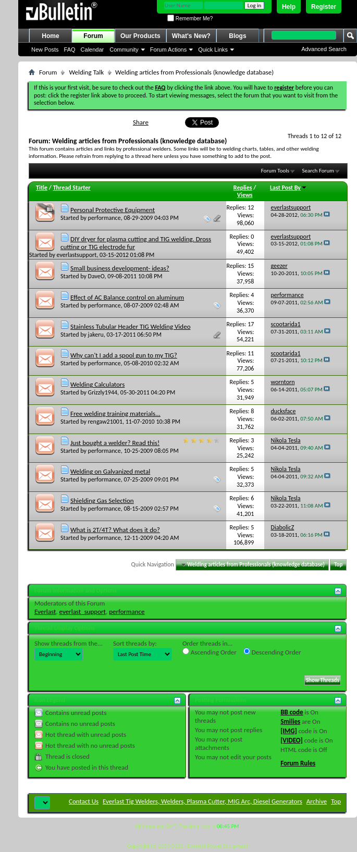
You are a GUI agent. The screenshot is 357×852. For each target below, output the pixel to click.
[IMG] (288, 731)
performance (104, 217)
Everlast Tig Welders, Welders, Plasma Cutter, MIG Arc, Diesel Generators (202, 801)
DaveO (96, 276)
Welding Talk (86, 72)
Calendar (92, 49)
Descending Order (272, 652)
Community (124, 49)
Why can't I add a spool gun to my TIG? (123, 355)
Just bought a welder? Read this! (114, 443)
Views (245, 195)
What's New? (191, 36)
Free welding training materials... (115, 413)
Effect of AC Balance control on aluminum (127, 297)
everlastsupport (77, 254)
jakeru (96, 334)
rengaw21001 (105, 421)
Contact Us (84, 801)
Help (289, 6)
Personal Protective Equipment (112, 210)
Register (323, 6)
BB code (291, 712)
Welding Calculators (97, 384)
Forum (93, 36)
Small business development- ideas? (119, 268)
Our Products (140, 36)
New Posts (45, 49)
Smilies (290, 721)
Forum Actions (168, 49)
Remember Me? (190, 18)
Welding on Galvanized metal (110, 471)
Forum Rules (297, 763)
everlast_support (82, 611)
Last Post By (288, 187)
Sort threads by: (135, 643)
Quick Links (213, 49)
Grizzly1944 (103, 392)
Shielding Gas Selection (102, 500)
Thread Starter (72, 187)
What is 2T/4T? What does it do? (115, 530)
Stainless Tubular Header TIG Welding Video (130, 326)
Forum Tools (275, 170)
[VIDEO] (291, 740)
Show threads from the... (68, 643)
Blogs (237, 36)
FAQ (70, 49)
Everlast (45, 611)
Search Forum (318, 170)
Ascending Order (209, 652)
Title (41, 187)
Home (50, 36)
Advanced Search (324, 49)
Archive (316, 801)
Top (338, 564)
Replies (242, 187)
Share (141, 122)
